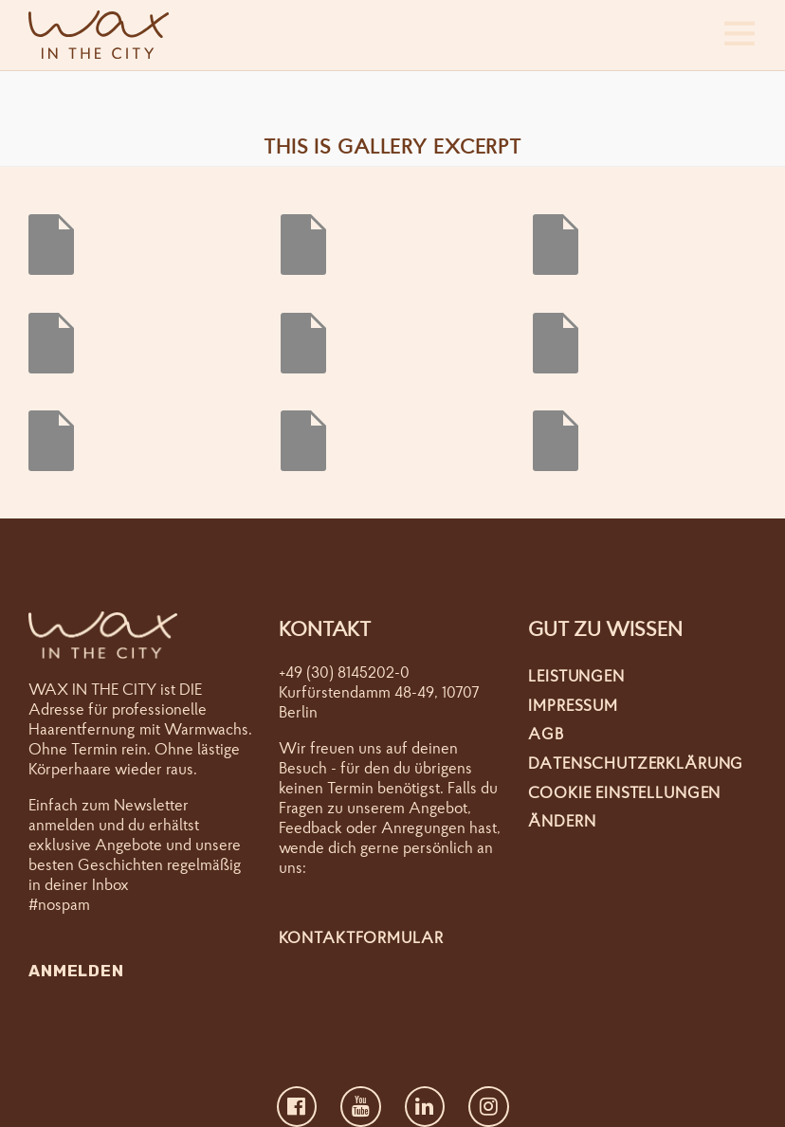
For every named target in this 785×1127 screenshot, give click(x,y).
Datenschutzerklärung (635, 763)
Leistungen (576, 675)
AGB (546, 733)
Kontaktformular (361, 937)
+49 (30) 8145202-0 (344, 672)
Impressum (573, 705)
